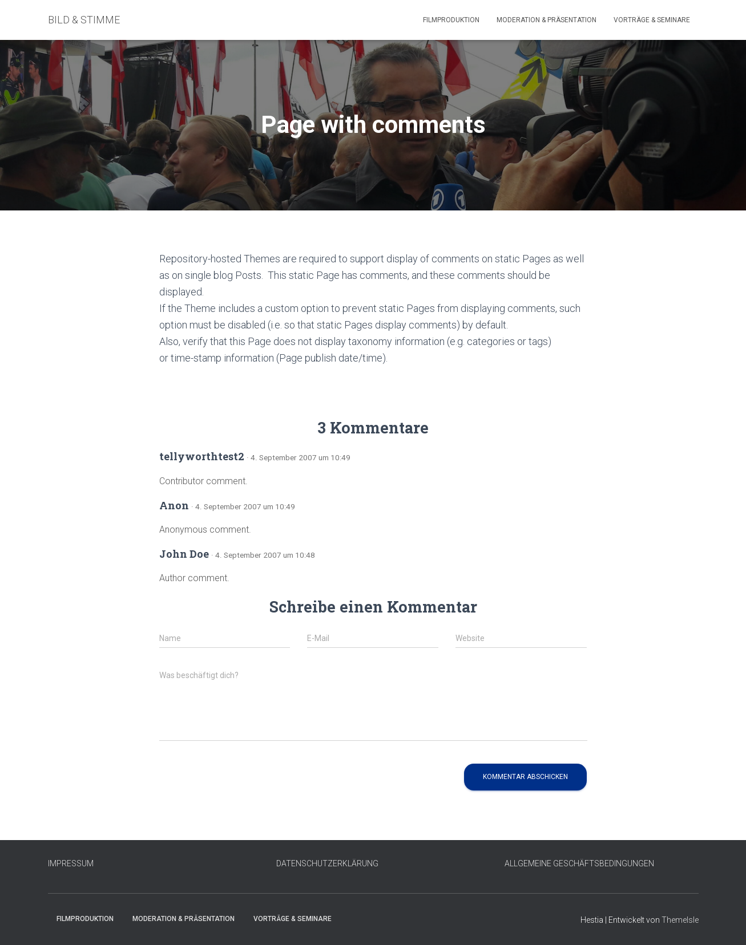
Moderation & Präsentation (546, 20)
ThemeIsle (680, 919)
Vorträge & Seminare (652, 20)
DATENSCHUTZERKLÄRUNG (327, 863)
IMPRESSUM (71, 863)
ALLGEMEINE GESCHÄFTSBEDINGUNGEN (579, 863)
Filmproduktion (451, 20)
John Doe (184, 554)
